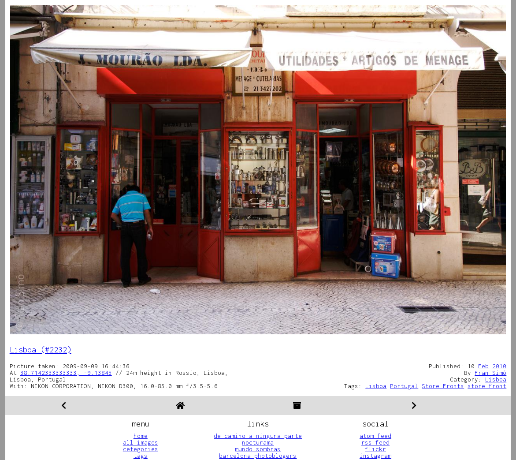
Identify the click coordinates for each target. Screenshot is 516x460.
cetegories (140, 449)
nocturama (258, 442)
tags (141, 455)
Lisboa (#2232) (40, 349)
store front (487, 385)
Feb (483, 366)
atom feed (375, 435)
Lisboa (495, 379)
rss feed (375, 442)
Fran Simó (490, 372)
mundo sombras (258, 449)
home (141, 435)
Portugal (404, 385)
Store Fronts (443, 385)
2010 (499, 366)
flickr (375, 449)
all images (140, 442)
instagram (375, 455)
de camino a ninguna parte (258, 435)
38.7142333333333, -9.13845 (66, 372)
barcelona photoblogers (258, 455)
